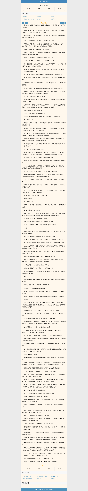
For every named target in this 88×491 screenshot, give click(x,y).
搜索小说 (46, 489)
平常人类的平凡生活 (27, 478)
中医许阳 (53, 478)
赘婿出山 (39, 478)
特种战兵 (39, 16)
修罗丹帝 (39, 19)
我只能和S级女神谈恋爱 (42, 476)
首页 (36, 489)
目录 (39, 8)
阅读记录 (41, 489)
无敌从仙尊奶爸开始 (27, 476)
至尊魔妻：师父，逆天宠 (28, 19)
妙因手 (52, 16)
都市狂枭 (25, 16)
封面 (49, 8)
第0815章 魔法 (44, 1)
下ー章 (59, 8)
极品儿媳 (53, 19)
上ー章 (28, 8)
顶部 (51, 489)
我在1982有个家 (54, 476)
